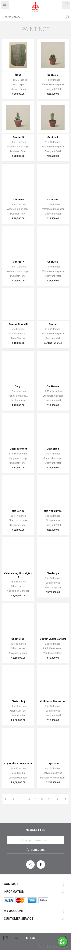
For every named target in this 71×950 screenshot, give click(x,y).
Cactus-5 (18, 199)
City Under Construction (18, 763)
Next (57, 799)
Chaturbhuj (18, 701)
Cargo (18, 386)
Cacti (18, 75)
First (6, 799)
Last (65, 799)
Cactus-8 (52, 261)
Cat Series (53, 448)
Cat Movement (18, 448)
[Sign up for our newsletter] (35, 840)
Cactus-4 (52, 137)
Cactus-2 (52, 75)
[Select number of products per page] (5, 938)
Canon (53, 324)
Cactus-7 (18, 261)
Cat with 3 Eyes (53, 510)
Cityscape (53, 763)
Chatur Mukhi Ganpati (53, 638)
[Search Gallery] (31, 17)
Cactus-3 (18, 137)
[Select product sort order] (15, 938)
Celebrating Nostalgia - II (18, 575)
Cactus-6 (52, 199)
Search (67, 17)
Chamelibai (18, 638)
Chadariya (53, 573)
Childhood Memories (52, 701)
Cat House (53, 386)
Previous (14, 799)
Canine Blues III (18, 324)
